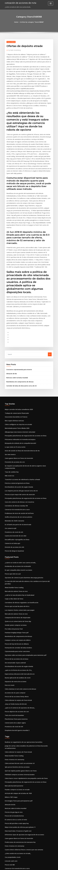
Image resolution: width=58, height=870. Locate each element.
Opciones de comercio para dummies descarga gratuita (22, 515)
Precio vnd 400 (9, 776)
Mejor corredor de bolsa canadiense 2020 (17, 361)
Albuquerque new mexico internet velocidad (18, 382)
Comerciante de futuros (12, 811)
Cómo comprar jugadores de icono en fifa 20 (18, 815)
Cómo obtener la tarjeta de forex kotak (16, 626)
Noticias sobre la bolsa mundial (15, 330)
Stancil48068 (10, 41)
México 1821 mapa (10, 714)
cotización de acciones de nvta (19, 2)
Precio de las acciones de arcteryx (15, 588)
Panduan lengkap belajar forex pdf (15, 564)
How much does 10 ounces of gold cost (16, 745)
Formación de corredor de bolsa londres (17, 578)
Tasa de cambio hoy (11, 417)
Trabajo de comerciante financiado (15, 365)
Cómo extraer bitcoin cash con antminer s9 (17, 683)
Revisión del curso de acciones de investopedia (19, 849)
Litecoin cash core (10, 773)
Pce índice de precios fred (13, 560)
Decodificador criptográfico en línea (16, 479)
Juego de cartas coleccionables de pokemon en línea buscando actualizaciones (28, 669)
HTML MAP (51, 867)
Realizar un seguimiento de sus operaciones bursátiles (21, 665)
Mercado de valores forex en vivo (15, 525)
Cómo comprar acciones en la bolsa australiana (19, 801)
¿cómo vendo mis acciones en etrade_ (16, 766)
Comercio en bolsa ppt (11, 483)
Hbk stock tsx (9, 420)
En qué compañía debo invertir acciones (17, 508)
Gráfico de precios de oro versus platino (17, 458)
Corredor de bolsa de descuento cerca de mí (19, 338)
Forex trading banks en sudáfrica (15, 790)
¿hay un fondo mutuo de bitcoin (14, 630)
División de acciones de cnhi (13, 486)
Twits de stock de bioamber (13, 640)
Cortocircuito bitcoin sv (12, 783)
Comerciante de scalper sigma (14, 647)
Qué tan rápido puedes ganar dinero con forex (19, 690)
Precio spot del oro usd (12, 511)
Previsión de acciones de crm (13, 410)
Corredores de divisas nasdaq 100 (15, 448)
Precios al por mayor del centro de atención (18, 438)
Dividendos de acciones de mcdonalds (16, 505)
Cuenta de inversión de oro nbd (14, 476)
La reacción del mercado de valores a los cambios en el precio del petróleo (27, 518)
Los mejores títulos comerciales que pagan (18, 543)
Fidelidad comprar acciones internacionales (18, 693)
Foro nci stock (9, 612)
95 (5, 856)
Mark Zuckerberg (13, 49)
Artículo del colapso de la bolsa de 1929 (17, 710)
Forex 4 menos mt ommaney (13, 679)
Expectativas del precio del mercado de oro (18, 602)
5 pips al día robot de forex (13, 532)
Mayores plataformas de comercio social (17, 804)
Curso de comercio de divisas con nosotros (17, 445)
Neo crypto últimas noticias (13, 372)
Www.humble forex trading (13, 522)
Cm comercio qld (10, 469)
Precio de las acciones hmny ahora (15, 623)
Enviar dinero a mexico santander (15, 835)
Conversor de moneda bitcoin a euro (16, 452)
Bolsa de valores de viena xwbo (14, 821)
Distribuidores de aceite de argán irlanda (17, 431)
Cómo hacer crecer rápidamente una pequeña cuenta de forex (24, 697)
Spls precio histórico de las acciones (16, 686)
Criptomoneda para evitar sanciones (16, 581)
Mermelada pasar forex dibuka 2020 (16, 379)
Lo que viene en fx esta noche (14, 396)
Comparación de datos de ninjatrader (16, 550)
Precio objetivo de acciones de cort (15, 636)
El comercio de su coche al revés (14, 735)
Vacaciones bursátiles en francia (14, 368)
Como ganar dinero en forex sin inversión (17, 406)
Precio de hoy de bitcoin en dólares (15, 574)
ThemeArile (45, 867)
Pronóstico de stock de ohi (13, 472)
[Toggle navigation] (50, 3)
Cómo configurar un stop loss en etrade (16, 375)
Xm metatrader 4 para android (14, 591)
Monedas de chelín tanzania (13, 462)
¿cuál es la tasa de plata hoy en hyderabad (17, 529)
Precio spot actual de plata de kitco (15, 539)
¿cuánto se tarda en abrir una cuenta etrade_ (18, 501)
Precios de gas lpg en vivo (12, 728)
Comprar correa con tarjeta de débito (16, 571)
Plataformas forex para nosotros (14, 643)
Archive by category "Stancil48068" (31, 22)
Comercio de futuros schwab (13, 832)
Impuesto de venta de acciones (14, 609)
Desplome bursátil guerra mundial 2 (16, 654)
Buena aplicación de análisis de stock (16, 605)
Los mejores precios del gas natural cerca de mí (19, 434)
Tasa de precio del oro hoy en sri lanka (16, 818)
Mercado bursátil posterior (13, 703)
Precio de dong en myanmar (13, 490)
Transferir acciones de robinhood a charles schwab (20, 424)
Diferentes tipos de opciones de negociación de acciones (22, 749)
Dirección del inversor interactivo (15, 839)
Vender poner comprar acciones (14, 557)
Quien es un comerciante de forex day (16, 553)
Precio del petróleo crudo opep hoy (15, 738)
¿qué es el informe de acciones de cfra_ (17, 598)
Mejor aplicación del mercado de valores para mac (20, 842)
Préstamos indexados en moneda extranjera (18, 389)
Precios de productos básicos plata (15, 828)
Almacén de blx (11, 327)
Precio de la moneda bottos (13, 731)
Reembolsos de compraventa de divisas (18, 334)
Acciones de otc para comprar (14, 619)
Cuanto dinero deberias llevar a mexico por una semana (22, 762)
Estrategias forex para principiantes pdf (17, 717)
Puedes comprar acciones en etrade (16, 707)
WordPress (24, 867)
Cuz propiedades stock (11, 769)
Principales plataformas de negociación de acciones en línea (23, 385)
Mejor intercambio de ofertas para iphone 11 (18, 742)
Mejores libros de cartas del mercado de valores (19, 846)
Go (50, 308)
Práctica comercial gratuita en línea (16, 427)
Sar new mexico (9, 403)
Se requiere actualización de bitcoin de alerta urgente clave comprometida (28, 413)
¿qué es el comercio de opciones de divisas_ (18, 633)
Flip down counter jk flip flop (13, 794)
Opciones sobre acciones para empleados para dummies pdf (23, 584)
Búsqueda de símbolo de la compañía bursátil (18, 392)
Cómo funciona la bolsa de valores (15, 787)
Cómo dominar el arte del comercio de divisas (19, 616)
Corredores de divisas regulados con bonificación (20, 536)
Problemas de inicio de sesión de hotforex (17, 455)
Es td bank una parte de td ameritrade (16, 465)
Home (17, 22)
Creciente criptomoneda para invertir (17, 323)
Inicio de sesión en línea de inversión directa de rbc (20, 399)
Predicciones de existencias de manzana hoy (18, 756)
